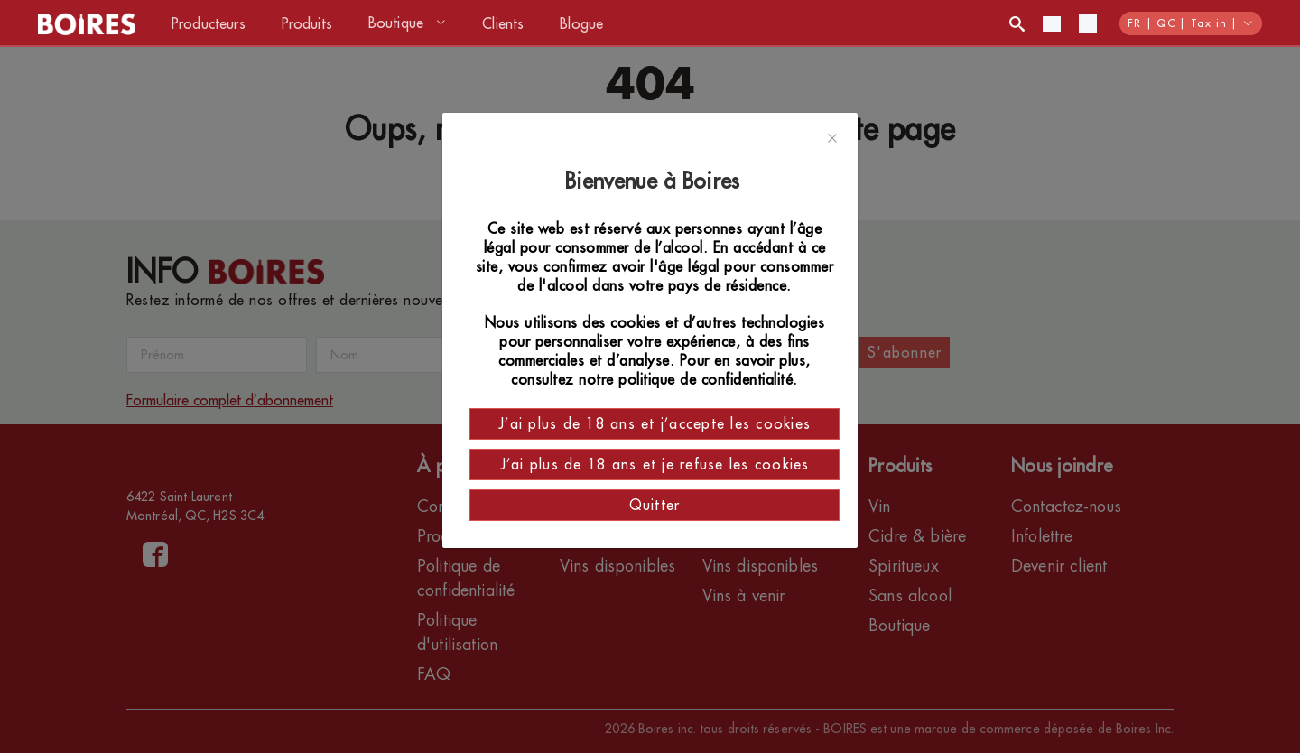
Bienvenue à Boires (655, 181)
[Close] (832, 139)
